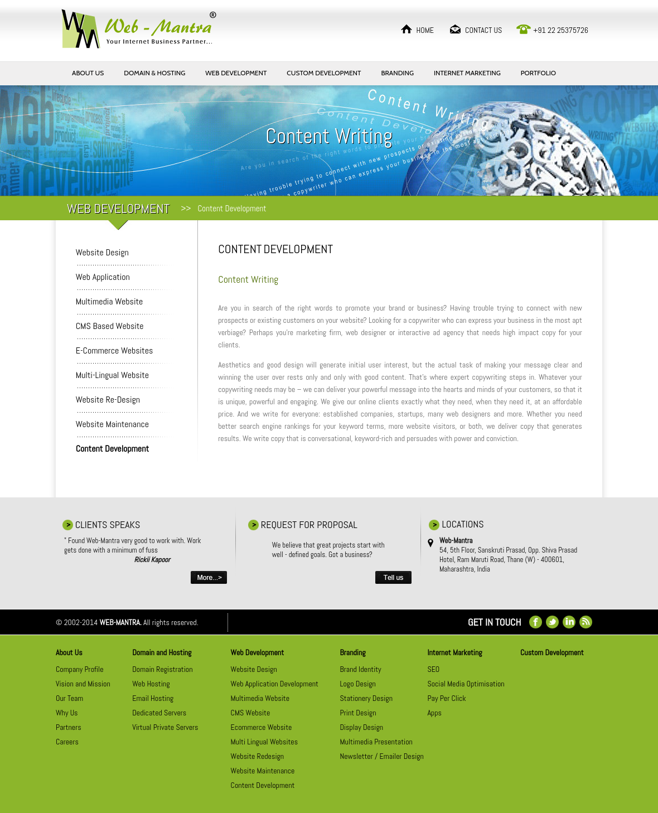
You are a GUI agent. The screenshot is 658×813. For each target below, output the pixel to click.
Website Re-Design (108, 399)
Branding (353, 652)
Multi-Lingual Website (112, 375)
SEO (433, 669)
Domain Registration (162, 669)
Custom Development (552, 652)
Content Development (263, 785)
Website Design (102, 252)
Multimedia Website (109, 301)
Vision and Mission (83, 684)
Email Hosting (152, 698)
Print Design (358, 713)
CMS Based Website (110, 326)
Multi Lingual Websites (264, 742)
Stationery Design (366, 698)
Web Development (257, 652)
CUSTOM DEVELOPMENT (324, 73)
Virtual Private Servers (165, 727)
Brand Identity (360, 669)
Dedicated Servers (159, 713)
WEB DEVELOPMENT (236, 73)
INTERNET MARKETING (467, 73)
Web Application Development (274, 684)
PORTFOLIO (538, 73)
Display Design (362, 727)
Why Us (67, 713)
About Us (69, 652)
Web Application (103, 277)
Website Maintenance (112, 424)
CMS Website (250, 713)
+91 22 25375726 (560, 30)
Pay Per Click (446, 698)
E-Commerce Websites (114, 350)
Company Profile (80, 669)
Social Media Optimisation (465, 684)
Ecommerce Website (261, 727)
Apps (434, 713)
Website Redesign (257, 756)
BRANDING (397, 73)
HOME (425, 30)
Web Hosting (151, 684)
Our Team (69, 698)
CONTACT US (483, 30)
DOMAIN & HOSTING (154, 73)
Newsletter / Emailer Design (382, 756)
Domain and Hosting (161, 652)
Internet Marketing (454, 652)
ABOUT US (88, 73)
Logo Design (358, 684)
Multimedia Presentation (376, 742)
